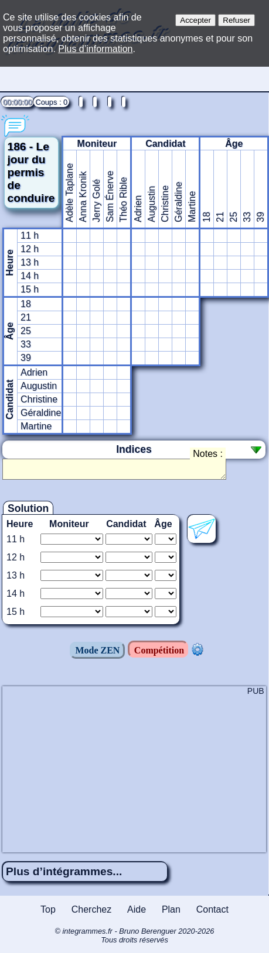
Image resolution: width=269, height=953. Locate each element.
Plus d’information (95, 49)
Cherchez (91, 913)
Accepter (195, 20)
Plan (171, 913)
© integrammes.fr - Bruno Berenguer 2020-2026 (134, 939)
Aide (136, 913)
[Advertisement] (134, 772)
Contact (212, 913)
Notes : (208, 454)
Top (48, 913)
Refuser (236, 20)
